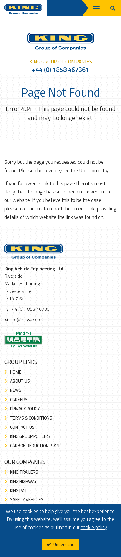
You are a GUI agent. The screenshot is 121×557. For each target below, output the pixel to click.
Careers (19, 399)
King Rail (19, 490)
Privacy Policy (25, 409)
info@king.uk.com (26, 319)
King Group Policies (30, 436)
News (15, 390)
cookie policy (94, 527)
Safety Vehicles (27, 500)
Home (15, 372)
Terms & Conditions (31, 418)
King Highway (23, 481)
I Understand (60, 544)
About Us (20, 381)
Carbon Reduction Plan (34, 446)
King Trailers (24, 472)
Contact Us (22, 427)
